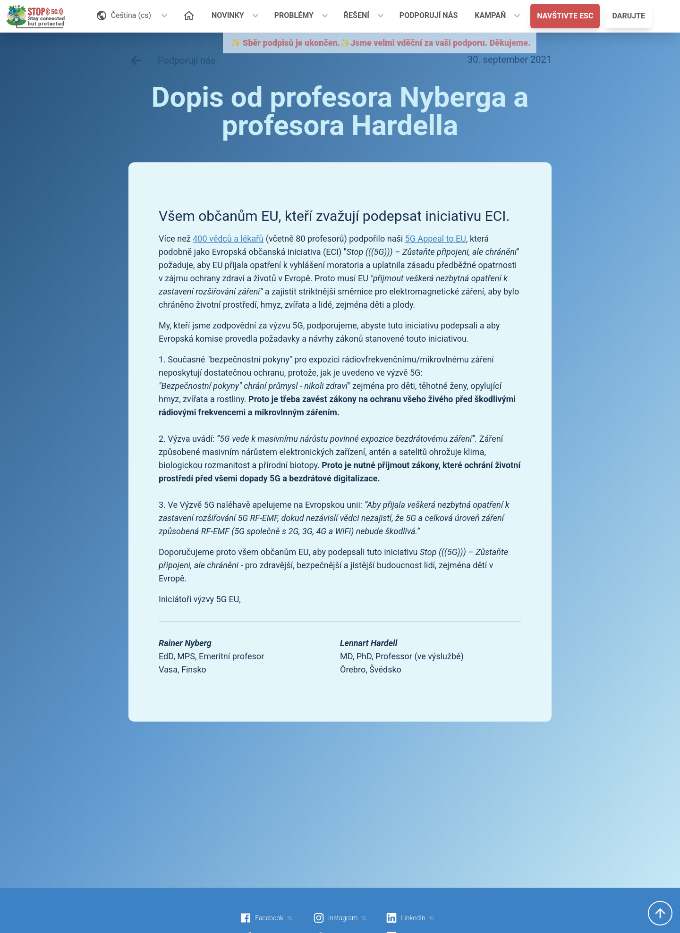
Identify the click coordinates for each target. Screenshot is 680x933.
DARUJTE (628, 15)
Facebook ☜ (266, 918)
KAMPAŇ (490, 15)
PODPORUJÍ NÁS (429, 15)
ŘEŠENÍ (356, 15)
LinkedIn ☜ (410, 918)
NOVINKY (228, 15)
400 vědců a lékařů (228, 239)
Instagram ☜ (340, 918)
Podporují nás (171, 60)
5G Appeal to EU (435, 239)
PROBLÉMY (294, 15)
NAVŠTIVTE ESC (565, 15)
